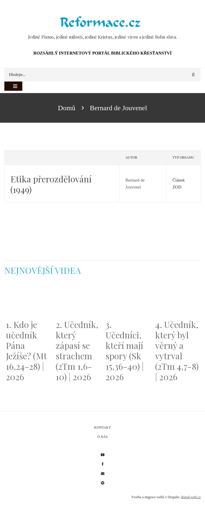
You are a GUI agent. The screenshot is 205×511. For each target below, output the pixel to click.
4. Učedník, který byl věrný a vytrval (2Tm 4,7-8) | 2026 (177, 350)
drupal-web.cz (191, 497)
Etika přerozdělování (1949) (51, 184)
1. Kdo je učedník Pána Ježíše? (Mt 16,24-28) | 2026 (26, 350)
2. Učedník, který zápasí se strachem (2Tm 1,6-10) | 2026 (77, 350)
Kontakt (102, 427)
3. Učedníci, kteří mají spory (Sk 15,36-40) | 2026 (125, 350)
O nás (102, 437)
